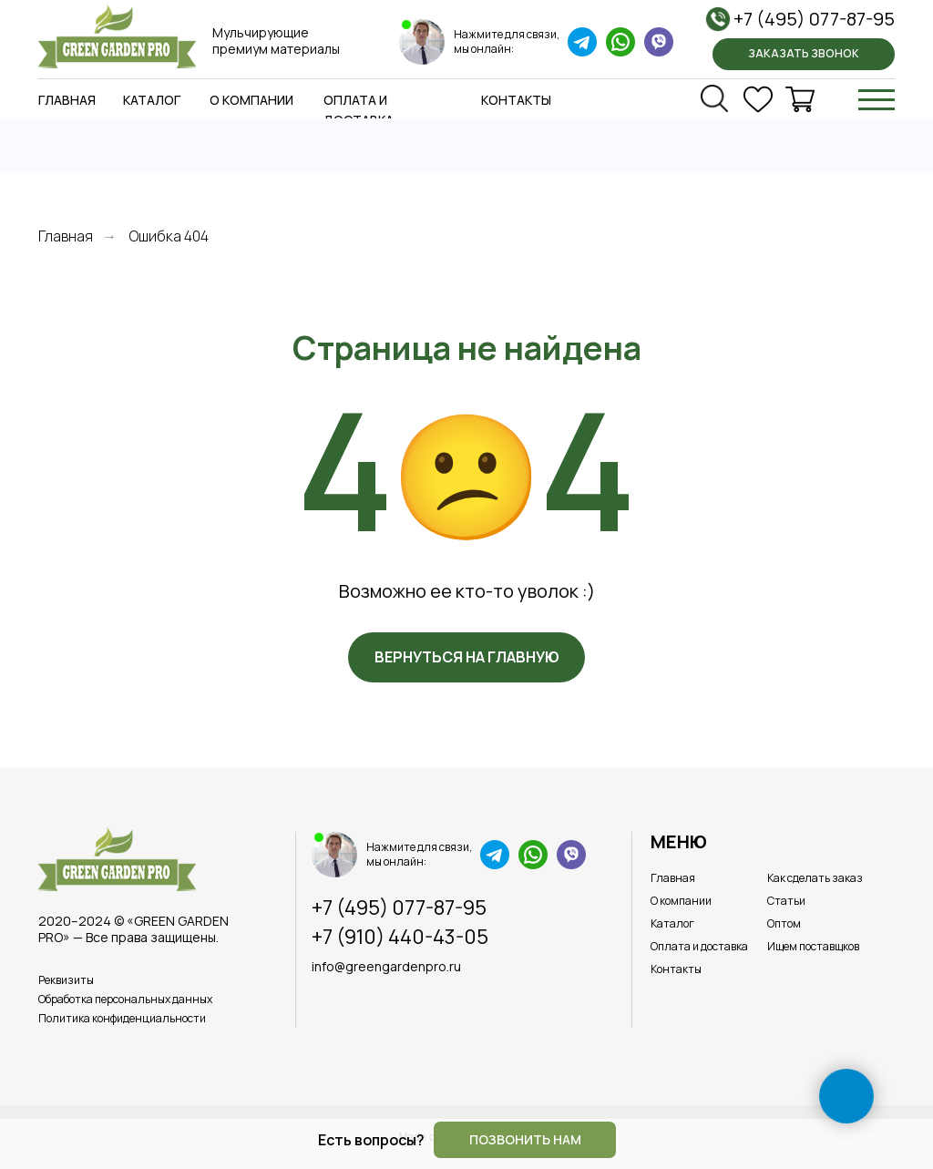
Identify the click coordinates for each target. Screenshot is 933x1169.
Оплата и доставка (699, 946)
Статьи (786, 900)
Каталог (151, 99)
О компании (251, 99)
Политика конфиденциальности (122, 1018)
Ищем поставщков (813, 946)
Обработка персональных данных (125, 999)
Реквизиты (66, 980)
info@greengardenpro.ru (386, 966)
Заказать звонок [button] (803, 53)
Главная (67, 99)
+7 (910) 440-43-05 (400, 936)
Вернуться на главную (466, 657)
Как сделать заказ (815, 878)
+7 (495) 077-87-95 (814, 18)
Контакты (516, 99)
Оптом (784, 923)
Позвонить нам (525, 1139)
